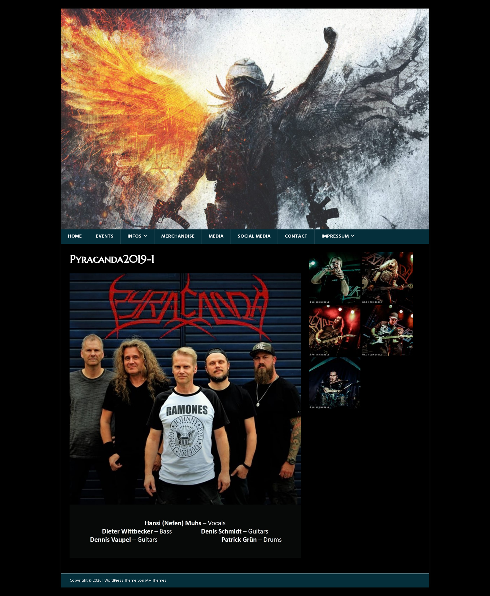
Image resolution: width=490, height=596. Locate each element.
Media (216, 236)
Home (75, 236)
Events (105, 236)
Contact (296, 236)
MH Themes (155, 580)
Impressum (335, 236)
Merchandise (178, 236)
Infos (135, 236)
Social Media (254, 236)
